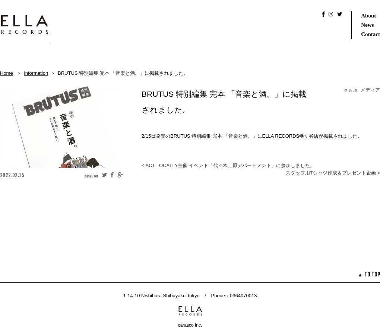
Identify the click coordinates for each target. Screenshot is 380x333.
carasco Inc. (190, 325)
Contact (370, 34)
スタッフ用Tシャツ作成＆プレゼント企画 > (333, 173)
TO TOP (372, 274)
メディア (370, 90)
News (367, 25)
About (368, 16)
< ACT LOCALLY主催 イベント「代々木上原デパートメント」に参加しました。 (228, 165)
